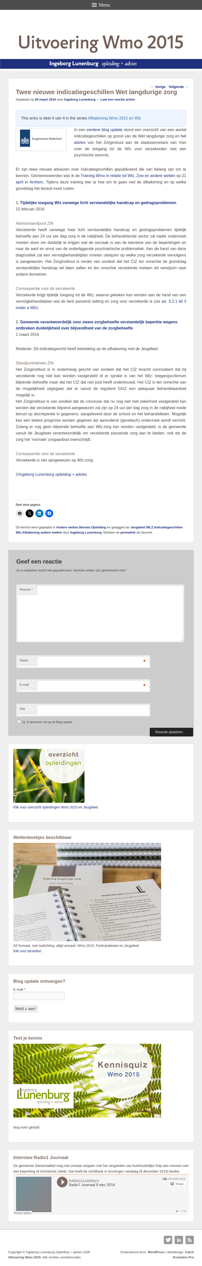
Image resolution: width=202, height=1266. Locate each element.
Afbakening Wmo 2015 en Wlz (114, 118)
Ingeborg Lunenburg (80, 99)
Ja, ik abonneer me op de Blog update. (45, 722)
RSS (189, 1240)
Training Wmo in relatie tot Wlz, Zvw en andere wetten (128, 176)
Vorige (158, 87)
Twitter (168, 1240)
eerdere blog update (104, 130)
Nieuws (84, 527)
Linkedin (179, 1240)
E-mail (24, 684)
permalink (127, 532)
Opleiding (98, 527)
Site (22, 709)
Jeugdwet (138, 527)
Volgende (178, 87)
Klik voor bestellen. (27, 951)
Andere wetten (67, 527)
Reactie (26, 589)
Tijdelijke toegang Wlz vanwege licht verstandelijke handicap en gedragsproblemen (98, 203)
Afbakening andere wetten (42, 532)
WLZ (149, 527)
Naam (24, 660)
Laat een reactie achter (118, 99)
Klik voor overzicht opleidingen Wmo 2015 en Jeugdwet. (56, 807)
